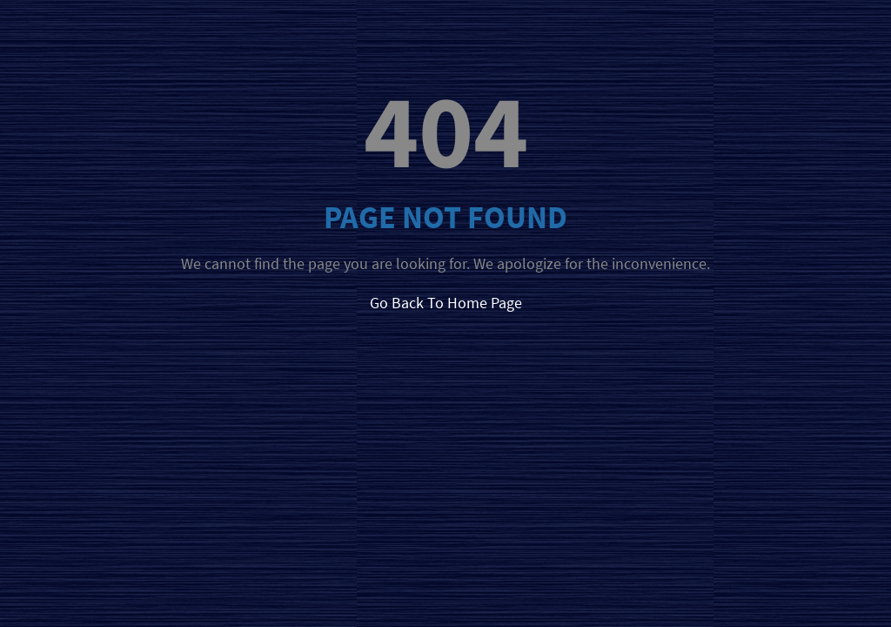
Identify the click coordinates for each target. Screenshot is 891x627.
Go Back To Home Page (446, 303)
